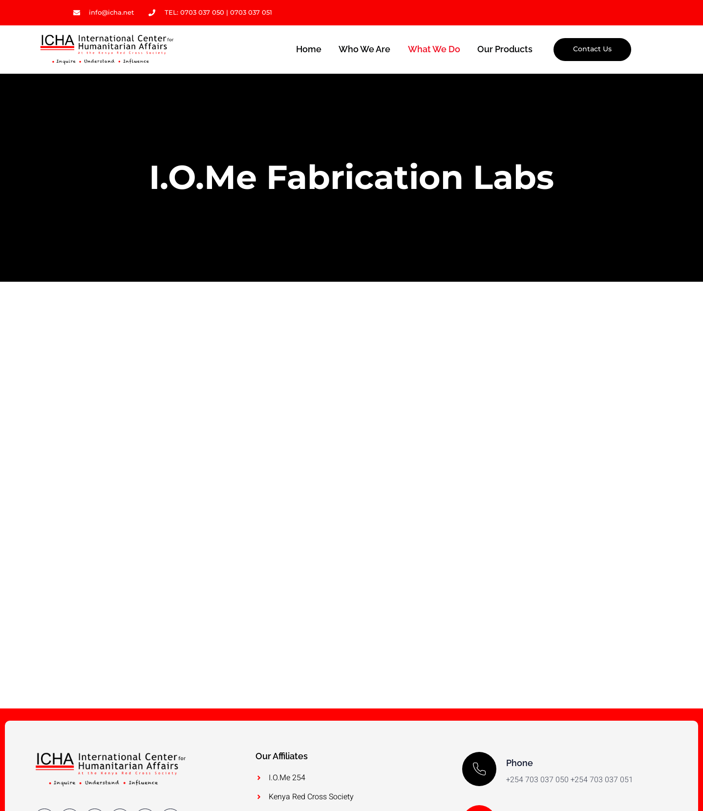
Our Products (505, 49)
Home (307, 49)
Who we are (364, 49)
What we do (433, 49)
